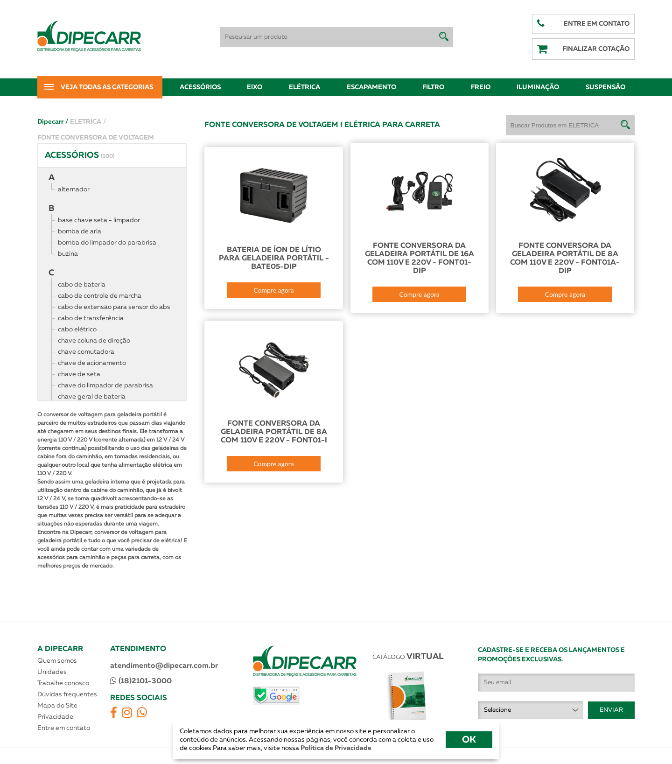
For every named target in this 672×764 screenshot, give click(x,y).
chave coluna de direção (94, 340)
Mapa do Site (57, 705)
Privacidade (55, 717)
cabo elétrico (77, 329)
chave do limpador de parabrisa (105, 385)
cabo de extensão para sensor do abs (114, 307)
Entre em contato (63, 728)
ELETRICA (88, 122)
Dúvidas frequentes (67, 694)
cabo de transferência (91, 318)
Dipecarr (52, 122)
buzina (68, 254)
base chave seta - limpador (99, 220)
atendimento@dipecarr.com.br (164, 666)
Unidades (52, 672)
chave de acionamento (92, 363)
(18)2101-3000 (141, 681)
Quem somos (57, 661)
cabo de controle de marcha (99, 296)
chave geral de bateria (92, 396)
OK (469, 739)
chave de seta (79, 374)
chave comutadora (86, 352)
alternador (74, 189)
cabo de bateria (81, 284)
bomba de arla (79, 231)
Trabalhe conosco (63, 683)
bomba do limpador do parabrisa (107, 242)
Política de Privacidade (335, 748)
